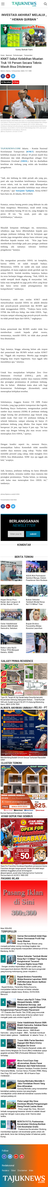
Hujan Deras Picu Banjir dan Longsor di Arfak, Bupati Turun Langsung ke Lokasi (10, 603)
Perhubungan (18, 55)
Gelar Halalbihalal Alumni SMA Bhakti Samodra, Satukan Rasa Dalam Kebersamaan (9, 628)
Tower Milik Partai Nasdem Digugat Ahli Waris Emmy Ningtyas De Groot (30, 1043)
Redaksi (5, 1170)
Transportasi (28, 55)
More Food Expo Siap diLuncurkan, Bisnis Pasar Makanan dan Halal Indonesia (31, 1063)
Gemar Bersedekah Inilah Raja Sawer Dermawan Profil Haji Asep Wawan (32, 938)
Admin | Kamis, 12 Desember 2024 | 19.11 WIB (16, 71)
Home (2, 55)
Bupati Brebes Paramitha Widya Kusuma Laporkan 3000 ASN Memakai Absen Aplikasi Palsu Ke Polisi (32, 980)
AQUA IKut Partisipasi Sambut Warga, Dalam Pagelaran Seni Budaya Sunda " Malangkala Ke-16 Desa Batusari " (36, 580)
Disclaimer (22, 1170)
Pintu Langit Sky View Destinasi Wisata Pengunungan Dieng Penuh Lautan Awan (32, 1104)
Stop (16, 82)
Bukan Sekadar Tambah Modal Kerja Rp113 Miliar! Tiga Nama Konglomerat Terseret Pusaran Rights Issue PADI (32, 960)
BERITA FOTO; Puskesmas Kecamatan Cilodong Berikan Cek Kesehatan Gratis (31, 1124)
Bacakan (6, 82)
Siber (13, 1170)
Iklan (31, 1170)
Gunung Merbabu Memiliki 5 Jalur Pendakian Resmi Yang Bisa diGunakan (31, 1083)
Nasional (9, 55)
